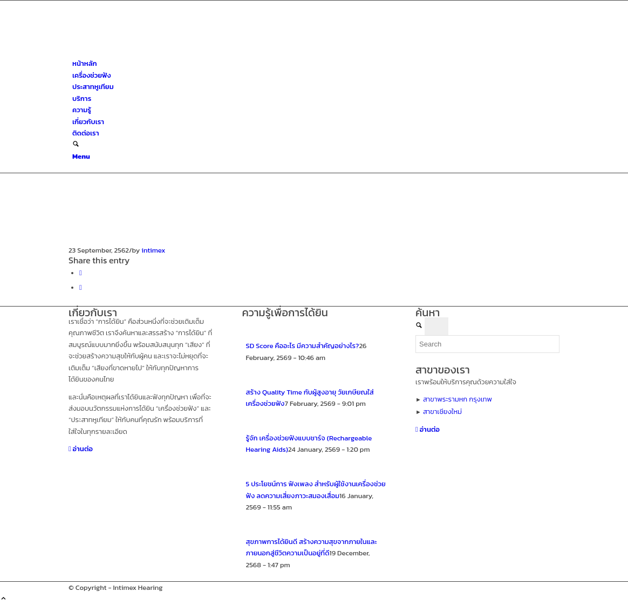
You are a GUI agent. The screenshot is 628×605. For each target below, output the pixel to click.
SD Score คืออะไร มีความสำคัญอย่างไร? (302, 346)
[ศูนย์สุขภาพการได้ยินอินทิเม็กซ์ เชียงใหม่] (149, 52)
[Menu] (81, 156)
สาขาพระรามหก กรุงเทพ (457, 399)
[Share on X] (80, 287)
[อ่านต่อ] (81, 449)
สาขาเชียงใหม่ (442, 411)
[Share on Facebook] (80, 273)
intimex (153, 250)
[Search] (75, 145)
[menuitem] (315, 63)
